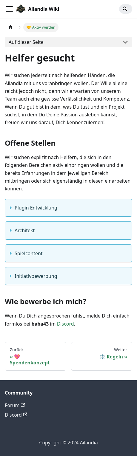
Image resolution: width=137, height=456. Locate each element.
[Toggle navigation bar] (9, 8)
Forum (15, 405)
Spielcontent (29, 253)
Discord (65, 324)
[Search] (125, 9)
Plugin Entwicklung (36, 207)
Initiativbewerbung (36, 276)
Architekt (25, 230)
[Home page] (10, 27)
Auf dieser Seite (26, 42)
